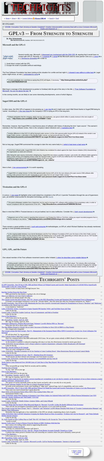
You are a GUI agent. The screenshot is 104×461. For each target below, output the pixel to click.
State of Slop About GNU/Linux (12, 340)
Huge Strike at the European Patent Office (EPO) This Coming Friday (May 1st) (27, 392)
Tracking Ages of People (9, 368)
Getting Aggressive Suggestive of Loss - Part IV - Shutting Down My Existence (27, 355)
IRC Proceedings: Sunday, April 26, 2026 (15, 320)
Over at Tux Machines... (9, 316)
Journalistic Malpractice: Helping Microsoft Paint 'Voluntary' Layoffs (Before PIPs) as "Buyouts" (33, 324)
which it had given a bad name (74, 145)
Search (51, 18)
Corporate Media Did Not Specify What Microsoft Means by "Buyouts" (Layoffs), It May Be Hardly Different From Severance (42, 405)
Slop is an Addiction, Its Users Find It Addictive (17, 296)
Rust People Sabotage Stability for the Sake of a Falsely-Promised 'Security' (26, 385)
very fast (48, 110)
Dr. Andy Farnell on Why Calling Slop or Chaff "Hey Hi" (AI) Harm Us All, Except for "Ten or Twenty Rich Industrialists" (41, 420)
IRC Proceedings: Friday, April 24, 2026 (15, 438)
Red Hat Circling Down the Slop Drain (14, 293)
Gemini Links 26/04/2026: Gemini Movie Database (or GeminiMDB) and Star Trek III (29, 359)
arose (55, 57)
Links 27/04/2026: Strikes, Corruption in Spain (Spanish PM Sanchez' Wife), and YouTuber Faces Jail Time (36, 309)
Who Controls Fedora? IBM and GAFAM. (15, 337)
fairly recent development (84, 212)
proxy (96, 57)
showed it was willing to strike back (81, 73)
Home (8, 18)
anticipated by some (31, 75)
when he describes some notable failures (71, 258)
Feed (57, 18)
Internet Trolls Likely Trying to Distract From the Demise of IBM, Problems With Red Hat (31, 423)
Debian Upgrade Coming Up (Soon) (13, 427)
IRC (19, 18)
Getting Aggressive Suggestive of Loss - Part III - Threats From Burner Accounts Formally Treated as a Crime (37, 431)
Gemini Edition (27, 18)
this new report (25, 112)
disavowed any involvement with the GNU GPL (58, 55)
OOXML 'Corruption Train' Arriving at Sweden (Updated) (25, 27)
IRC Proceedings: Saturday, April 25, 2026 (15, 376)
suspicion (46, 57)
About (14, 18)
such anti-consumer (39, 227)
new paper (15, 195)
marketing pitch (67, 128)
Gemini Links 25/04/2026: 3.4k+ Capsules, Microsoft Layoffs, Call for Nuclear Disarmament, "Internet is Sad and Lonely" (41, 442)
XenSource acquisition (29, 59)
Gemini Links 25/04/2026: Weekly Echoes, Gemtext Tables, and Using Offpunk (27, 401)
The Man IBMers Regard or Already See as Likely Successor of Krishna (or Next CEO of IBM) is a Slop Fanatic (38, 328)
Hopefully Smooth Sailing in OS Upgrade (15, 348)
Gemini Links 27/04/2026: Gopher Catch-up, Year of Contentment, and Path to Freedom (30, 313)
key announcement (20, 168)
